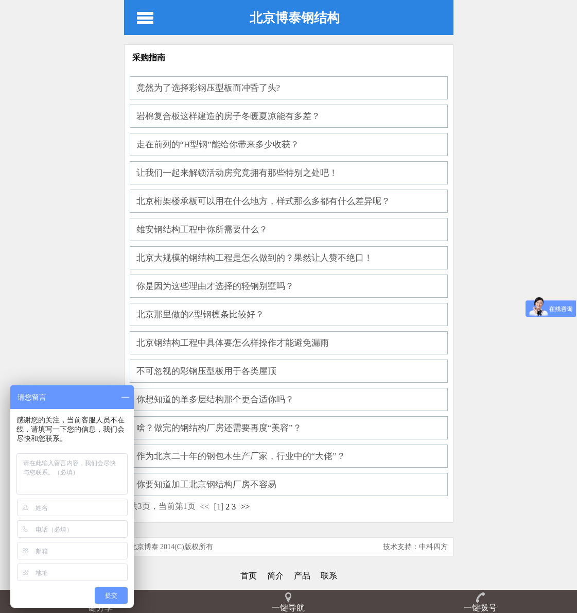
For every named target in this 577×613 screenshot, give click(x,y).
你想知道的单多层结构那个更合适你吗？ (215, 399)
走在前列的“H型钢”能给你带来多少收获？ (217, 144)
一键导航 (288, 607)
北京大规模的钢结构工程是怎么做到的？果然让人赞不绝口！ (254, 258)
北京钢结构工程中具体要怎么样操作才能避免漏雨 (232, 343)
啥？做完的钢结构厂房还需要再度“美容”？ (219, 428)
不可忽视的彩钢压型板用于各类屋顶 (206, 371)
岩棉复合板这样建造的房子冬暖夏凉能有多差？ (228, 116)
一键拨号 (480, 607)
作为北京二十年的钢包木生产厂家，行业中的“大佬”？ (240, 456)
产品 (302, 575)
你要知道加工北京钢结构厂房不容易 (206, 484)
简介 (275, 575)
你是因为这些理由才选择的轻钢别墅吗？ (215, 286)
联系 (329, 575)
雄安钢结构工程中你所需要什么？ (202, 229)
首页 (248, 575)
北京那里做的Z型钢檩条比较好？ (200, 314)
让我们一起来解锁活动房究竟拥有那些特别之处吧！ (237, 173)
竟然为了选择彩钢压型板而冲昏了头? (208, 88)
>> (245, 506)
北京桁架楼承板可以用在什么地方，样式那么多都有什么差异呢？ (263, 201)
